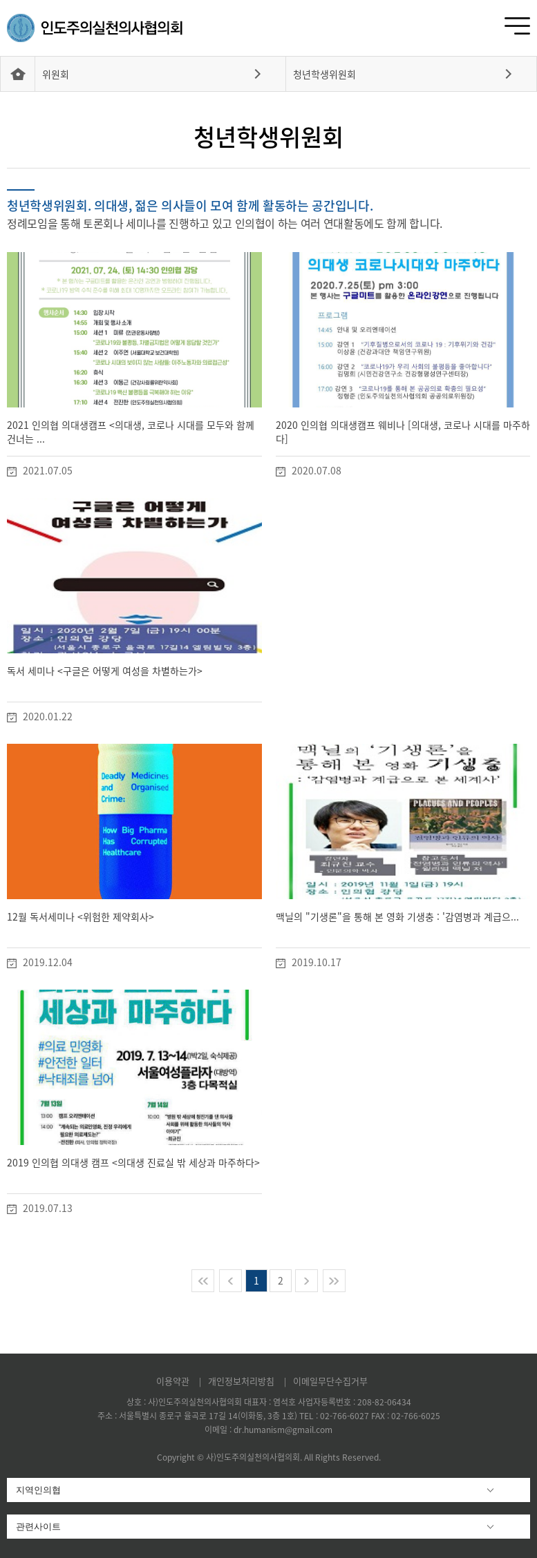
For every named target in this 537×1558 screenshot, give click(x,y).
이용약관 (174, 1380)
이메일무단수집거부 (330, 1380)
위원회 (55, 74)
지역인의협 (38, 1490)
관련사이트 (38, 1526)
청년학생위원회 (324, 74)
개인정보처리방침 (242, 1380)
